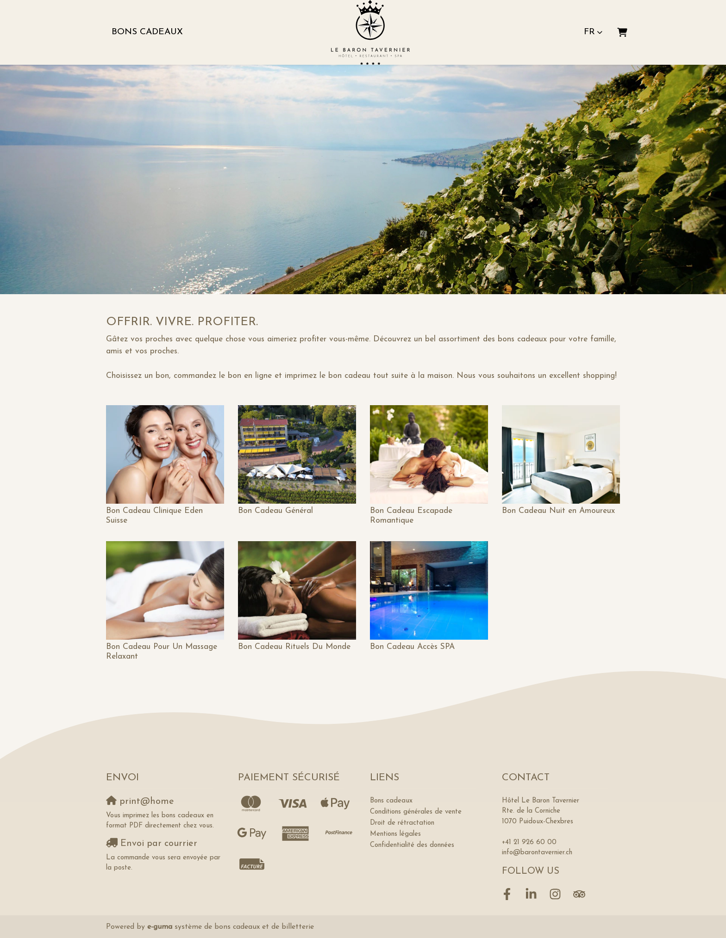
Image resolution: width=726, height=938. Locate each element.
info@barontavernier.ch (537, 852)
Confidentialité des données (412, 845)
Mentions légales (395, 834)
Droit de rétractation (402, 823)
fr (589, 32)
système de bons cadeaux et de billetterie (230, 927)
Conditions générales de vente (416, 811)
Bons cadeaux (147, 32)
